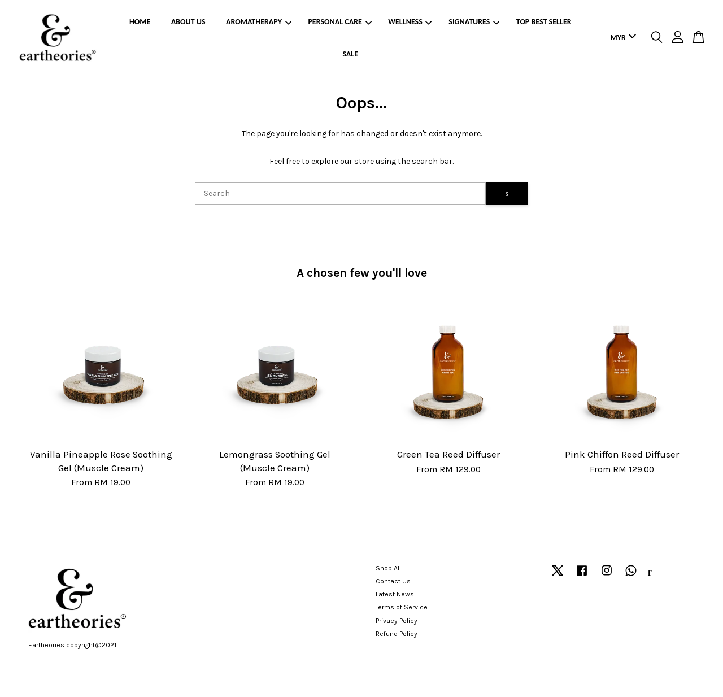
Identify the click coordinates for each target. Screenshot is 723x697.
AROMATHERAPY (258, 22)
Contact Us (393, 581)
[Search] (340, 193)
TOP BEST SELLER (544, 22)
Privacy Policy (396, 621)
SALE (350, 54)
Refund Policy (396, 634)
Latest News (395, 594)
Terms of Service (402, 607)
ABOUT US (188, 22)
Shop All (388, 568)
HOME (139, 22)
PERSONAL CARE (339, 22)
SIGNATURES (473, 22)
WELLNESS (410, 22)
